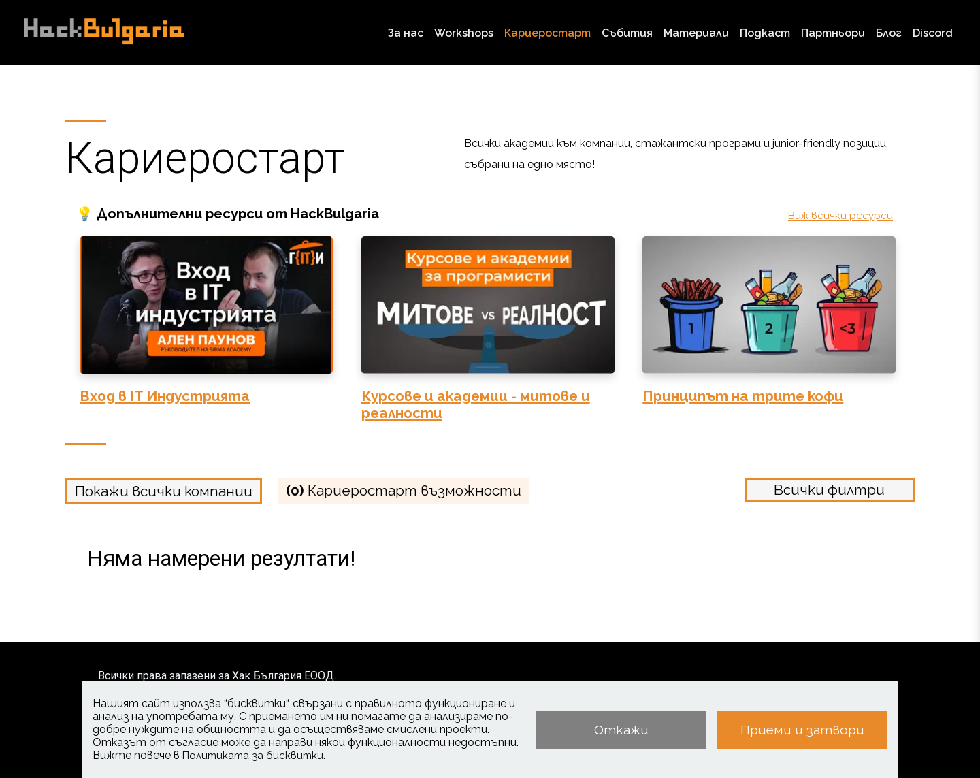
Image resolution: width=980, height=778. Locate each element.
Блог (889, 33)
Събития (627, 33)
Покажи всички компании (163, 491)
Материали (696, 33)
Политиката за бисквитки (252, 755)
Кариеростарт (547, 33)
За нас (405, 33)
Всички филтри (829, 489)
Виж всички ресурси (840, 216)
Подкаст (765, 33)
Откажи (621, 729)
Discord (933, 33)
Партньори (833, 33)
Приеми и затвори (802, 729)
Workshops (463, 33)
